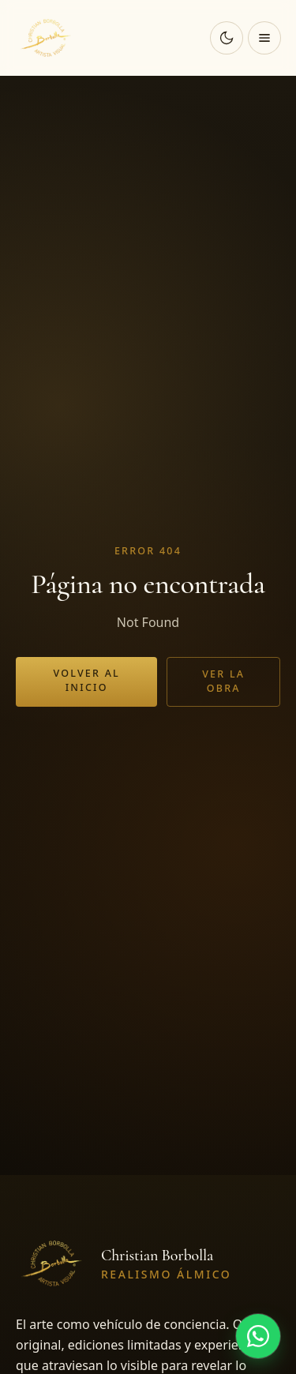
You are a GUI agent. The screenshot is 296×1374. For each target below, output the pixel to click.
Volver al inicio (86, 680)
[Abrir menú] (264, 38)
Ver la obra (223, 681)
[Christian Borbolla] (47, 37)
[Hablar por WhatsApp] (258, 1336)
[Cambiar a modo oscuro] (226, 38)
